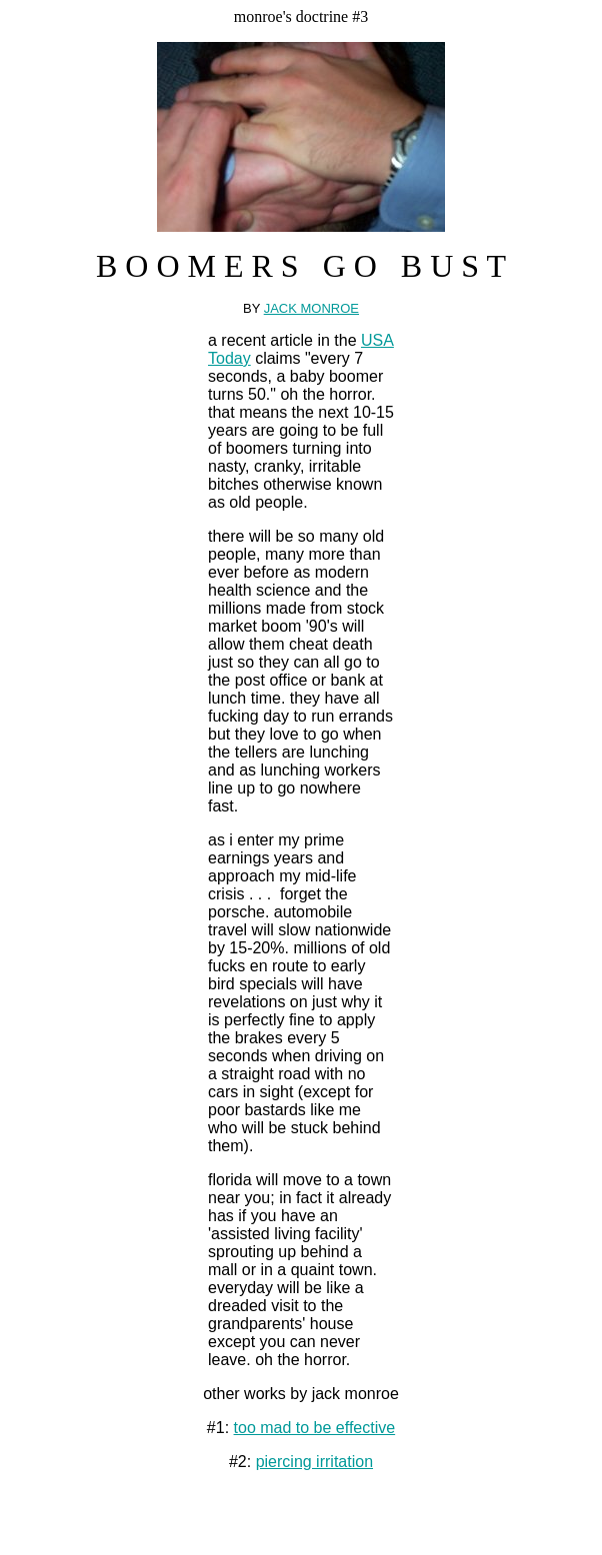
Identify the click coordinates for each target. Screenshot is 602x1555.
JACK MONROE (311, 308)
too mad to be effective (315, 1427)
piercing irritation (314, 1461)
